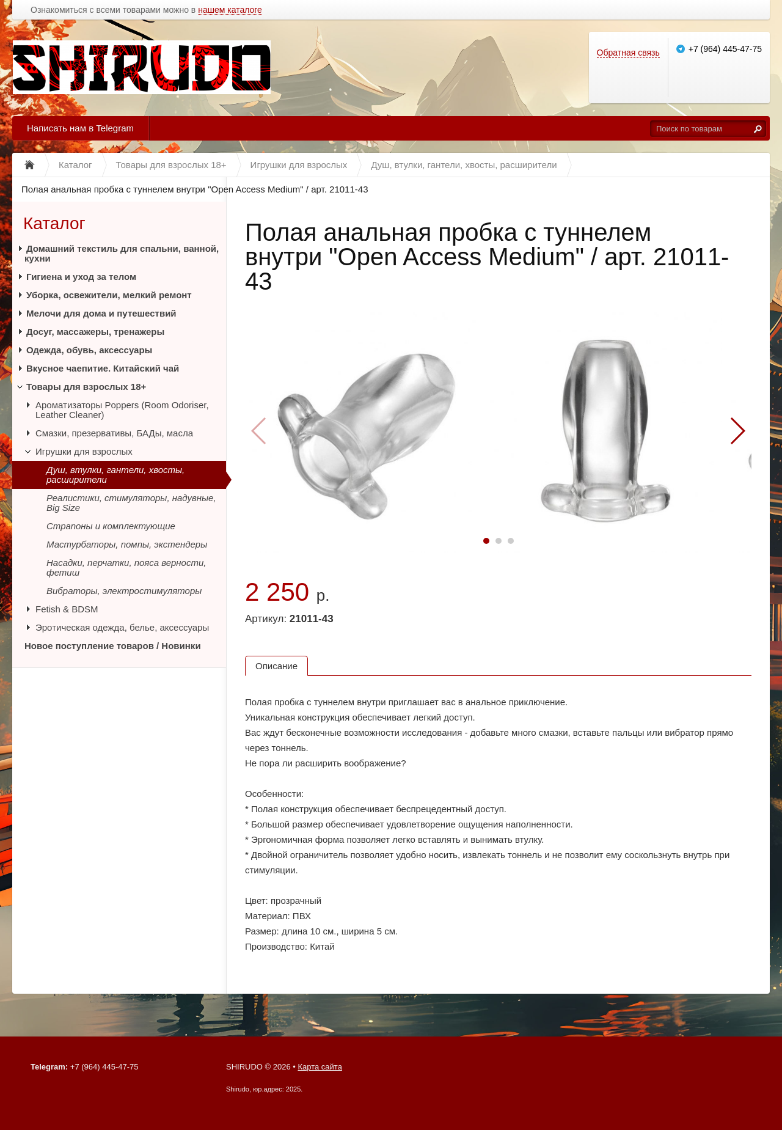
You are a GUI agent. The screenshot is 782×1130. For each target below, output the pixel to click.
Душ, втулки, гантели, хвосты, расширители (115, 474)
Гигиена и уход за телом (81, 276)
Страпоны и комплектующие (110, 526)
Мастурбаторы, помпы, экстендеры (126, 544)
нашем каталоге (230, 10)
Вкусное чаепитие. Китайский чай (102, 368)
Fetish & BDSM (66, 609)
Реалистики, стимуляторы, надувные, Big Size (131, 503)
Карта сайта (320, 1066)
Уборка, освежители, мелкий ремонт (109, 295)
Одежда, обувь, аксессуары (89, 350)
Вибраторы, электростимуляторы (124, 590)
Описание (276, 666)
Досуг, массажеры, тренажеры (95, 331)
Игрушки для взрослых (84, 451)
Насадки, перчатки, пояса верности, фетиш (126, 567)
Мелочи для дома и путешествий (101, 313)
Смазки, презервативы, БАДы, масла (114, 433)
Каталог (54, 223)
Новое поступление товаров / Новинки (112, 645)
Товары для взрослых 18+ (86, 386)
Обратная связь (628, 52)
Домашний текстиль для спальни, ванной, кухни (121, 253)
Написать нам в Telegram (80, 128)
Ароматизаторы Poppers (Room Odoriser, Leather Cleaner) (122, 410)
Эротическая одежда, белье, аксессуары (122, 627)
